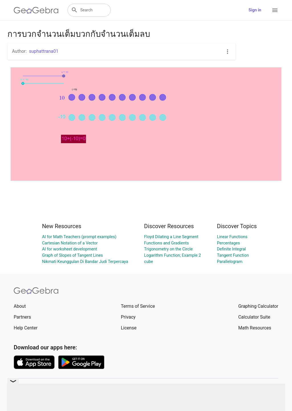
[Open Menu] (274, 10)
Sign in (255, 10)
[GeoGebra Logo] (36, 10)
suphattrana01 (43, 51)
